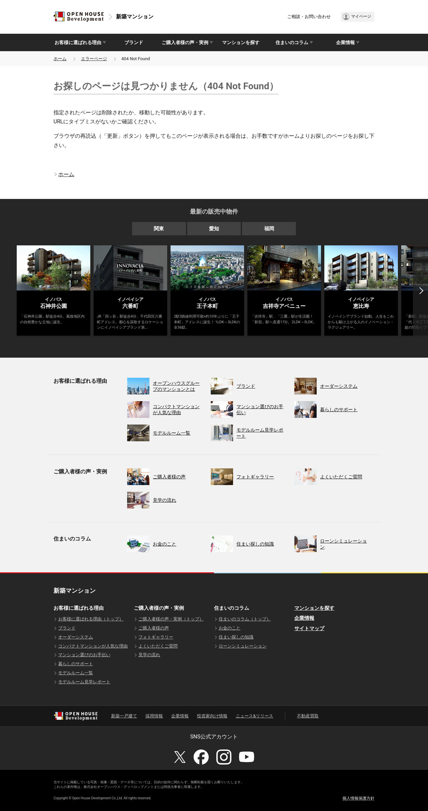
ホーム (60, 58)
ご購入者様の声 (153, 627)
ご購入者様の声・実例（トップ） (171, 618)
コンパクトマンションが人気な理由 (93, 646)
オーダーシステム (75, 637)
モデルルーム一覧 (75, 672)
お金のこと (229, 627)
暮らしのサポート (75, 663)
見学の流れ (149, 654)
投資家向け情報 (212, 715)
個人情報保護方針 (358, 798)
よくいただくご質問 (158, 646)
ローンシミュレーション (242, 646)
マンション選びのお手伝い (84, 654)
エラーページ (94, 58)
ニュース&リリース (254, 715)
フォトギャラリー (155, 637)
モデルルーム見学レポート (84, 681)
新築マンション (134, 16)
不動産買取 (308, 715)
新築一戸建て (124, 715)
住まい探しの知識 (236, 637)
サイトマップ (309, 628)
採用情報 (154, 715)
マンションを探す (240, 42)
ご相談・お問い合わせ (309, 16)
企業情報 (304, 618)
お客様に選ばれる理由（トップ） (90, 618)
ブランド (133, 42)
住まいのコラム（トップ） (245, 618)
